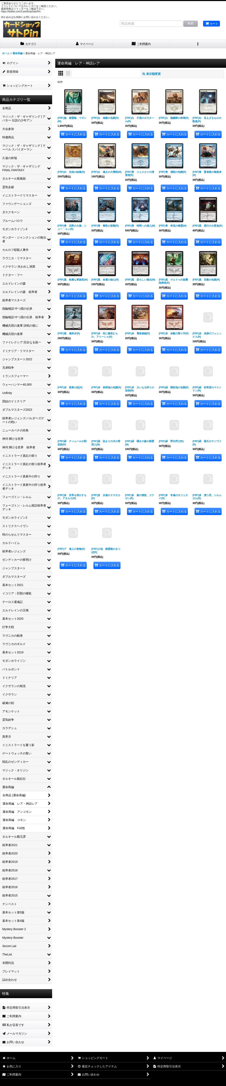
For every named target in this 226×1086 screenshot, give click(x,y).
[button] (198, 44)
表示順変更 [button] (151, 74)
